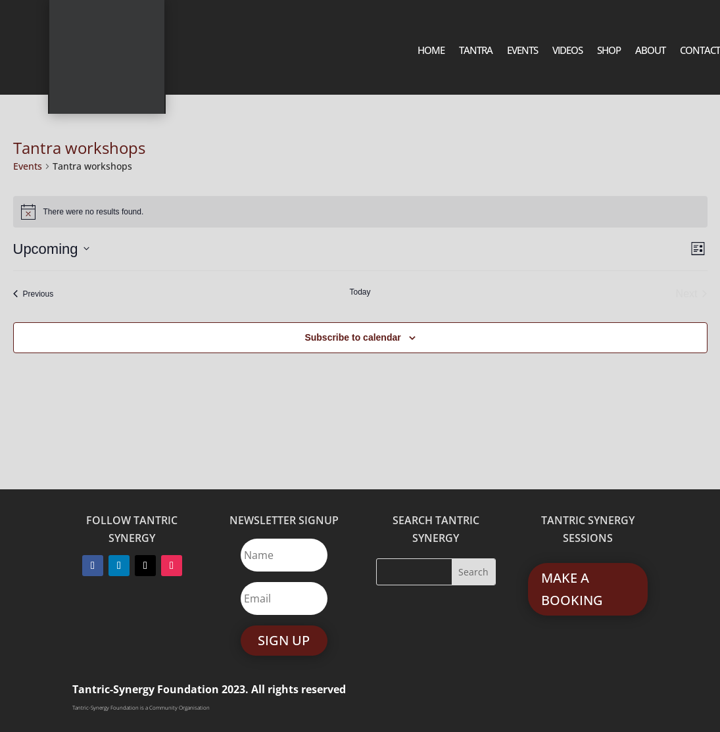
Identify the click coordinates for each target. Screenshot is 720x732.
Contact (700, 51)
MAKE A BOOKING (572, 589)
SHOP (609, 51)
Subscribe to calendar (352, 337)
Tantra (475, 51)
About (650, 51)
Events (522, 51)
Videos (567, 51)
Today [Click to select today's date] (359, 292)
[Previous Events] (33, 294)
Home (431, 51)
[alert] (360, 212)
